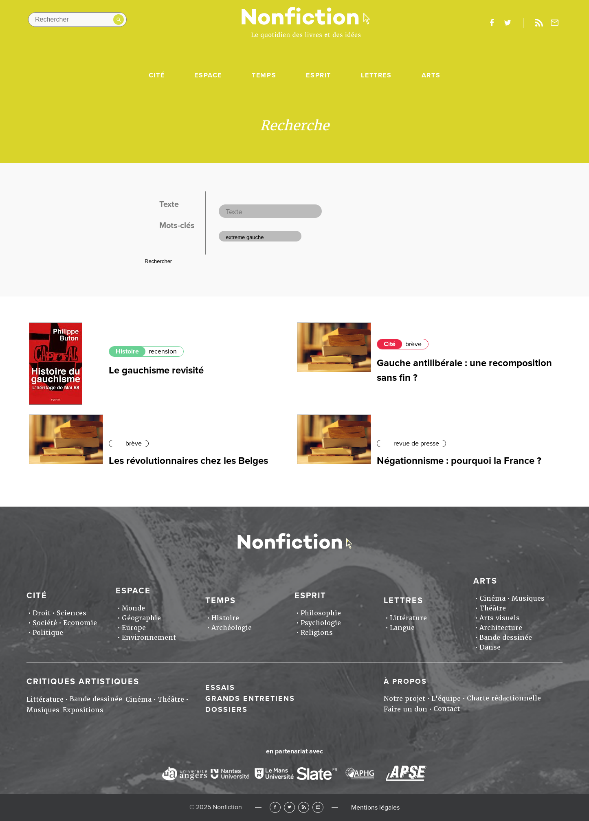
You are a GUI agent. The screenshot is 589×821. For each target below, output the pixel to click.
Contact (446, 709)
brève (413, 344)
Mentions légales (375, 807)
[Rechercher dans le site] (77, 19)
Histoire (127, 351)
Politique (48, 632)
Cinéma (492, 598)
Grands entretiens (250, 698)
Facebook (275, 807)
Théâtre (492, 608)
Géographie (141, 618)
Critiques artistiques (82, 682)
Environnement (149, 637)
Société (45, 623)
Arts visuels (499, 618)
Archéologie (231, 627)
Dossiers (226, 709)
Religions (317, 632)
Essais (220, 687)
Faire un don (405, 709)
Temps (264, 75)
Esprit (318, 75)
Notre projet (404, 698)
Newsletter (555, 23)
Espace (208, 75)
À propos (405, 681)
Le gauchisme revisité (156, 370)
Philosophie (321, 613)
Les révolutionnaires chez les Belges (188, 461)
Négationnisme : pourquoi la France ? (459, 461)
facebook (491, 23)
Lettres (376, 75)
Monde (133, 608)
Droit (42, 613)
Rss (539, 23)
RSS (303, 807)
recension (163, 351)
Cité (157, 75)
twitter (507, 23)
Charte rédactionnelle (504, 698)
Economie (80, 623)
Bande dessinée (505, 637)
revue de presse (416, 443)
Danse (490, 647)
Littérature (408, 618)
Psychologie (321, 623)
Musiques (528, 598)
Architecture (500, 627)
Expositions (83, 710)
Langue (402, 627)
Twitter (289, 807)
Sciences (71, 613)
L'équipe (446, 698)
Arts (431, 75)
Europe (134, 627)
